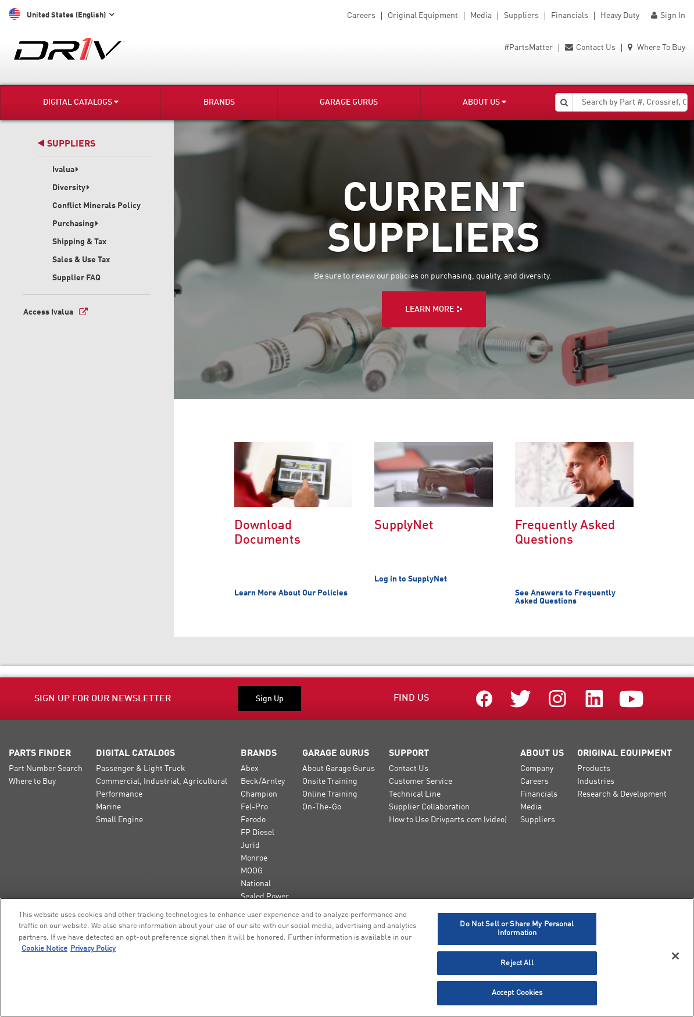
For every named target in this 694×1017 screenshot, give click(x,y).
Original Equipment (423, 16)
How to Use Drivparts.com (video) (448, 820)
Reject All (516, 963)
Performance (119, 794)
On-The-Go (321, 807)
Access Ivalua (48, 312)
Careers (361, 16)
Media (481, 16)
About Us (484, 102)
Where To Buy (656, 48)
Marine (108, 807)
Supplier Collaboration (429, 807)
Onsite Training (329, 781)
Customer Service (420, 781)
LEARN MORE (429, 309)
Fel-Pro (254, 807)
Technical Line (415, 794)
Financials (569, 16)
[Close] (675, 956)
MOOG (252, 871)
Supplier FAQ (76, 278)
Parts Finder (40, 753)
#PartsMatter (528, 48)
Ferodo (253, 820)
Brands (219, 102)
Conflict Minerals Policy (96, 206)
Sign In (668, 16)
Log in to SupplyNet (410, 579)
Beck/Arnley (263, 781)
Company (536, 769)
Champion (259, 794)
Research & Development (622, 794)
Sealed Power (265, 897)
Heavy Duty (619, 16)
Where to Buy (32, 781)
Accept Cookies (517, 993)
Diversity (71, 188)
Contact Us (590, 48)
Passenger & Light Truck (140, 769)
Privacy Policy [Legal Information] (93, 948)
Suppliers (521, 16)
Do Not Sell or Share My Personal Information (517, 928)
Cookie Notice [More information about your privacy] (44, 948)
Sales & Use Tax (81, 260)
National (256, 884)
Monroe (254, 858)
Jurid (250, 845)
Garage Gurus (349, 102)
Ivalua (65, 170)
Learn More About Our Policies (291, 593)
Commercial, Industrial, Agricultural (161, 781)
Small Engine (119, 820)
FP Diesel (257, 833)
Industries (595, 781)
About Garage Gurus (338, 769)
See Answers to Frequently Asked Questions (565, 597)
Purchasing (75, 224)
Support (409, 753)
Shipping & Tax (79, 242)
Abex (250, 769)
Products (593, 769)
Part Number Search (46, 769)
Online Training (329, 794)
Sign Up (270, 699)
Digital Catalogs (81, 102)
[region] (347, 957)
